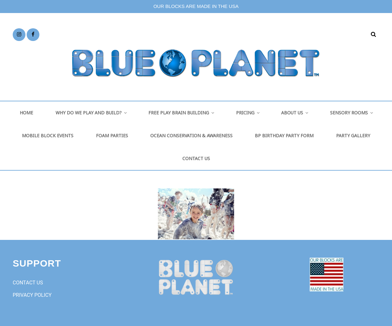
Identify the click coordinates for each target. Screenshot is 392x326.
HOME (26, 113)
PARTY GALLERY (353, 135)
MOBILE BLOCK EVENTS (47, 135)
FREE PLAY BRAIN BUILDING (181, 113)
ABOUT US (295, 113)
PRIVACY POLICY (32, 295)
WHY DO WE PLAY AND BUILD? (92, 113)
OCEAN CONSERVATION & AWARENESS (191, 135)
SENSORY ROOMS (352, 113)
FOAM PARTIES (112, 135)
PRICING (248, 113)
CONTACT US (196, 158)
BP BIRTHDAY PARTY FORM (284, 135)
